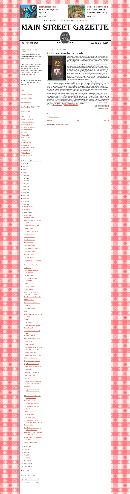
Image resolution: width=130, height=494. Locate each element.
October (26, 212)
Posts (24, 479)
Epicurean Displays (28, 122)
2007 (24, 470)
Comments (26, 482)
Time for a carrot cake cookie (32, 297)
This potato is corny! (30, 308)
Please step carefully (30, 217)
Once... (25, 132)
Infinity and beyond (29, 400)
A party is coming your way (32, 361)
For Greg (26, 319)
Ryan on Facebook (26, 98)
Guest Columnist (27, 129)
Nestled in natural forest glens (32, 366)
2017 (24, 178)
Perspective (105, 108)
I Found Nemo (28, 341)
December (27, 206)
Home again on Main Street (32, 338)
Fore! (25, 311)
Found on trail (28, 369)
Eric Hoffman (26, 111)
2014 (24, 187)
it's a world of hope (29, 335)
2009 (24, 201)
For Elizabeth (28, 322)
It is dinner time (28, 242)
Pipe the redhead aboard (31, 364)
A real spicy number (30, 417)
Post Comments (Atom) (62, 124)
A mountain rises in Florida (32, 325)
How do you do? (29, 234)
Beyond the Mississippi (30, 442)
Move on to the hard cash (31, 403)
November (27, 209)
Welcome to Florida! (30, 352)
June (26, 452)
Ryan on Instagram (26, 102)
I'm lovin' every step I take (31, 225)
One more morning (29, 237)
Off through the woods (30, 358)
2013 (24, 189)
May (25, 455)
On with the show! (29, 344)
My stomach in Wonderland (32, 248)
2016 (24, 181)
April (25, 458)
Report (24, 140)
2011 (24, 195)
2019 (24, 172)
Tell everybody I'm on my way (32, 355)
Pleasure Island (28, 228)
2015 (24, 184)
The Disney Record (28, 147)
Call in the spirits (29, 275)
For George (27, 268)
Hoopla (26, 283)
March (26, 461)
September (27, 215)
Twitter (23, 90)
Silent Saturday (27, 142)
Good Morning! (28, 328)
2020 (24, 169)
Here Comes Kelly (29, 375)
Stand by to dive (28, 425)
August (26, 446)
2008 (24, 204)
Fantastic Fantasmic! (30, 286)
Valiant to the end (29, 254)
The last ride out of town (31, 231)
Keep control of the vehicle (32, 302)
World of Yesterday (28, 155)
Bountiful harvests (29, 411)
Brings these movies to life (31, 372)
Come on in (27, 378)
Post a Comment (54, 117)
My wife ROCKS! (29, 305)
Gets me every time (29, 245)
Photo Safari (26, 137)
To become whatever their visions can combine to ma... (31, 391)
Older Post (106, 120)
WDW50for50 (26, 150)
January (26, 466)
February (27, 463)
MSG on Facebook (26, 94)
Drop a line (28, 72)
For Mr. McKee (28, 289)
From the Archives (28, 124)
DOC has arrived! (29, 300)
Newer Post (50, 120)
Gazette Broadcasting (29, 127)
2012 (24, 192)
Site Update (26, 145)
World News (26, 153)
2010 (24, 198)
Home (78, 120)
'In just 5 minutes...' (29, 239)
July (25, 449)
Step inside (27, 386)
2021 (24, 166)
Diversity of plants (29, 414)
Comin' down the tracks (31, 265)
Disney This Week (28, 119)
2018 (24, 175)
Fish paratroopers (29, 257)
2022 (24, 163)
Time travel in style (29, 251)
